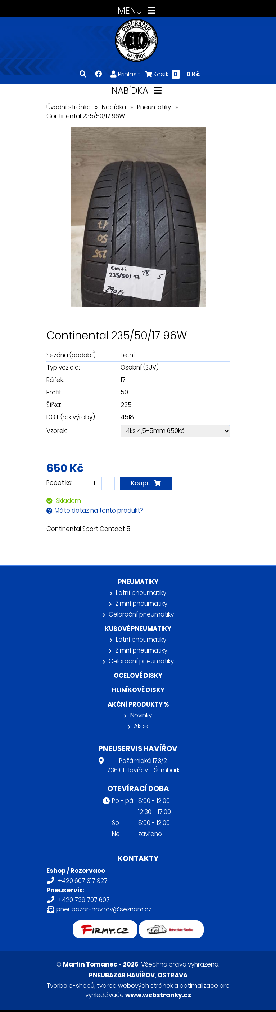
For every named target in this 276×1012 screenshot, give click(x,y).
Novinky (141, 715)
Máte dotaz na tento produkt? (99, 510)
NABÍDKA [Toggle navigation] (138, 90)
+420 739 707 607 (84, 900)
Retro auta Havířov (171, 925)
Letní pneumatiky (141, 592)
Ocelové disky (138, 675)
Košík (172, 74)
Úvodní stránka (68, 107)
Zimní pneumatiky (141, 603)
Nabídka (114, 107)
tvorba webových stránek (135, 985)
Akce (141, 726)
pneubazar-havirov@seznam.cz (103, 909)
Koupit (146, 483)
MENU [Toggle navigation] (138, 10)
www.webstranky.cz (158, 995)
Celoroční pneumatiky (141, 614)
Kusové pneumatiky (138, 628)
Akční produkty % (138, 704)
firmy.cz (105, 925)
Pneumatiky (154, 107)
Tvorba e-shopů (70, 985)
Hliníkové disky (138, 690)
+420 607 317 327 (83, 880)
